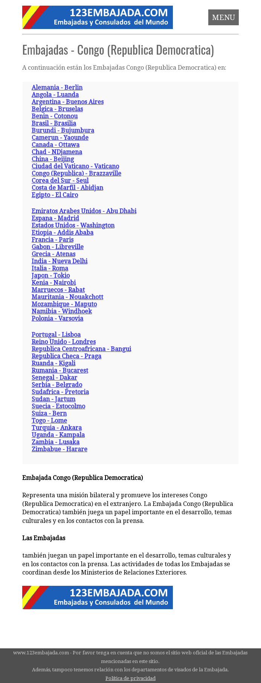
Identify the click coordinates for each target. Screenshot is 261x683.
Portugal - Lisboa (56, 334)
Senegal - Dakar (54, 377)
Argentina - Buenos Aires (68, 101)
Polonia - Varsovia (57, 318)
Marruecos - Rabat (58, 289)
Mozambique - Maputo (64, 304)
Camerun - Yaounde (60, 137)
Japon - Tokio (51, 275)
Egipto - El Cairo (55, 195)
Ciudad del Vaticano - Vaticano (75, 166)
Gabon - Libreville (58, 247)
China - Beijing (53, 159)
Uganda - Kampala (58, 435)
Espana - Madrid (55, 218)
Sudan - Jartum (53, 399)
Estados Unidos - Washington (73, 225)
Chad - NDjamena (57, 152)
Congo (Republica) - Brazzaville (76, 173)
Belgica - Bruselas (57, 109)
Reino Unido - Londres (64, 341)
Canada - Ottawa (55, 144)
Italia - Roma (50, 268)
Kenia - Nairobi (54, 282)
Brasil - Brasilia (54, 123)
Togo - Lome (49, 420)
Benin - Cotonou (55, 116)
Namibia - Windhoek (62, 311)
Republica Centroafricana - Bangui (81, 349)
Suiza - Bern (49, 413)
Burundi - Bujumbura (63, 130)
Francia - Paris (52, 239)
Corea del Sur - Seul (60, 180)
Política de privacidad (130, 678)
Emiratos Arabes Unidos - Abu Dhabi (84, 211)
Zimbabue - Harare (59, 449)
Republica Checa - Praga (66, 356)
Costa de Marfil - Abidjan (67, 187)
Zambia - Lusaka (55, 442)
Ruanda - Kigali (53, 363)
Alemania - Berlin (57, 87)
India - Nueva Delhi (59, 261)
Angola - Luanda (55, 94)
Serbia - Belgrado (57, 384)
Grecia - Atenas (53, 254)
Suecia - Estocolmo (58, 406)
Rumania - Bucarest (60, 370)
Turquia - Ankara (57, 427)
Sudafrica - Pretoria (60, 392)
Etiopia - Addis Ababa (62, 232)
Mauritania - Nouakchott (67, 297)
